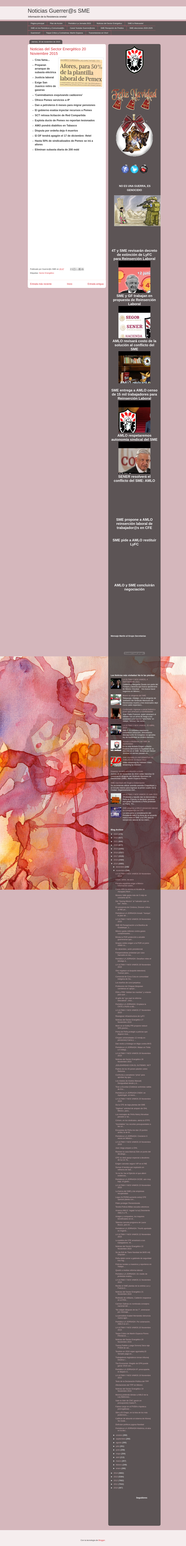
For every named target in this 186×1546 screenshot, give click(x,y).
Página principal (37, 23)
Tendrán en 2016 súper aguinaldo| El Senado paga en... (130, 1352)
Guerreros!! (35, 33)
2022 (116, 838)
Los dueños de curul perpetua (127, 982)
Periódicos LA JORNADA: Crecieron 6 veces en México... (131, 1137)
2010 (116, 1488)
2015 (116, 864)
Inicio (69, 284)
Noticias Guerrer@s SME (59, 11)
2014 (116, 1473)
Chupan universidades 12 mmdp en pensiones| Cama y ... (130, 1039)
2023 (116, 834)
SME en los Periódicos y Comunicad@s (47, 28)
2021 (116, 841)
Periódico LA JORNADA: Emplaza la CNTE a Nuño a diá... (130, 1005)
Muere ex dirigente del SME (134, 695)
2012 (116, 1480)
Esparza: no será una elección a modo (127, 771)
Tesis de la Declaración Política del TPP (132, 1381)
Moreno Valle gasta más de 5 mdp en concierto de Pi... (131, 896)
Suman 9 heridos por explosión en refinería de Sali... (129, 1168)
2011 (116, 1484)
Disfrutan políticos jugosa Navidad (129, 1424)
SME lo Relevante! (136, 23)
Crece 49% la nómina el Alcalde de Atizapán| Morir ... (130, 890)
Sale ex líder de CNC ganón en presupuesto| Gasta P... (128, 1401)
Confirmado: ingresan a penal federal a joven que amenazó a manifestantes (139, 710)
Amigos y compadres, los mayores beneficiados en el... (129, 1217)
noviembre (120, 870)
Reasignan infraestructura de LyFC (130, 1016)
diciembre (120, 867)
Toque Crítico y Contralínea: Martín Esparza (64, 33)
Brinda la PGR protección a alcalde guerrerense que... (130, 938)
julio (118, 1446)
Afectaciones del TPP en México (129, 1385)
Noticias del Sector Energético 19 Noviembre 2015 (129, 1390)
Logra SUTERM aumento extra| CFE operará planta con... (130, 1198)
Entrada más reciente (41, 284)
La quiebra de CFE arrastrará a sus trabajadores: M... (130, 1241)
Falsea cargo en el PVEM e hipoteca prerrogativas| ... (130, 1407)
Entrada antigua (96, 284)
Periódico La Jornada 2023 (79, 23)
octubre (119, 1435)
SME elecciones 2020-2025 (141, 28)
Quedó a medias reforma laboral (128, 1270)
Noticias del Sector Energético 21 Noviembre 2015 (129, 1293)
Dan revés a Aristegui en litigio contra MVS (133, 1044)
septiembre (121, 1439)
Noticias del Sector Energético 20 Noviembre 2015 (129, 1340)
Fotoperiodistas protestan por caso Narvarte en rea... (129, 954)
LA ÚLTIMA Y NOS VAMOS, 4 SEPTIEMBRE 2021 (135, 680)
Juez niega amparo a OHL (126, 1148)
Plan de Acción (56, 23)
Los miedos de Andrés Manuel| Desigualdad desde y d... (128, 1082)
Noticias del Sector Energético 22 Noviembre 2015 (129, 1247)
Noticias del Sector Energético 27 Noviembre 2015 (129, 1021)
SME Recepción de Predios (112, 28)
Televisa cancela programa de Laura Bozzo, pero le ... (130, 1223)
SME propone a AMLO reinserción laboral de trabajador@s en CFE (140, 809)
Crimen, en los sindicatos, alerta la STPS (132, 1120)
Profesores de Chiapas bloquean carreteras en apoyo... (129, 987)
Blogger (102, 1540)
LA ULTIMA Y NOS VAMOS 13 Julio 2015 (140, 794)
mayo (118, 1454)
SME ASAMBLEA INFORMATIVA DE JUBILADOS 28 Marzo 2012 (138, 758)
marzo (119, 1461)
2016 (116, 860)
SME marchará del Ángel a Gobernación (128, 783)
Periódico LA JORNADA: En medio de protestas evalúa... (131, 1275)
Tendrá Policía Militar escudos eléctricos (132, 1207)
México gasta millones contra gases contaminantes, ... (130, 932)
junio (118, 1450)
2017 (116, 856)
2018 (116, 852)
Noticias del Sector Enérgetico (109, 23)
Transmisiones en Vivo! (98, 33)
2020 (116, 845)
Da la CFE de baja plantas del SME (130, 1105)
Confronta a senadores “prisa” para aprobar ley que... (130, 1076)
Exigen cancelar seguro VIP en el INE (131, 1164)
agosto (119, 1442)
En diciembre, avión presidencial (129, 949)
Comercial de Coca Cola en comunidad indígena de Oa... (131, 978)
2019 (116, 849)
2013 (116, 1477)
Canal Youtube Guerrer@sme (82, 28)
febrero (119, 1465)
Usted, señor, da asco (124, 880)
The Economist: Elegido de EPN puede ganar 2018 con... (131, 1364)
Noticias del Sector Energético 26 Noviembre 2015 (129, 1060)
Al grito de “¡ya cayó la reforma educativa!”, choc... (128, 999)
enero (118, 1468)
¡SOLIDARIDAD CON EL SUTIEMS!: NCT (133, 1065)
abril (118, 1457)
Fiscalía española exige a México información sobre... (129, 884)
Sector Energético (46, 273)
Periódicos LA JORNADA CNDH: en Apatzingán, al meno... (130, 1094)
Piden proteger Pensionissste (127, 1203)
